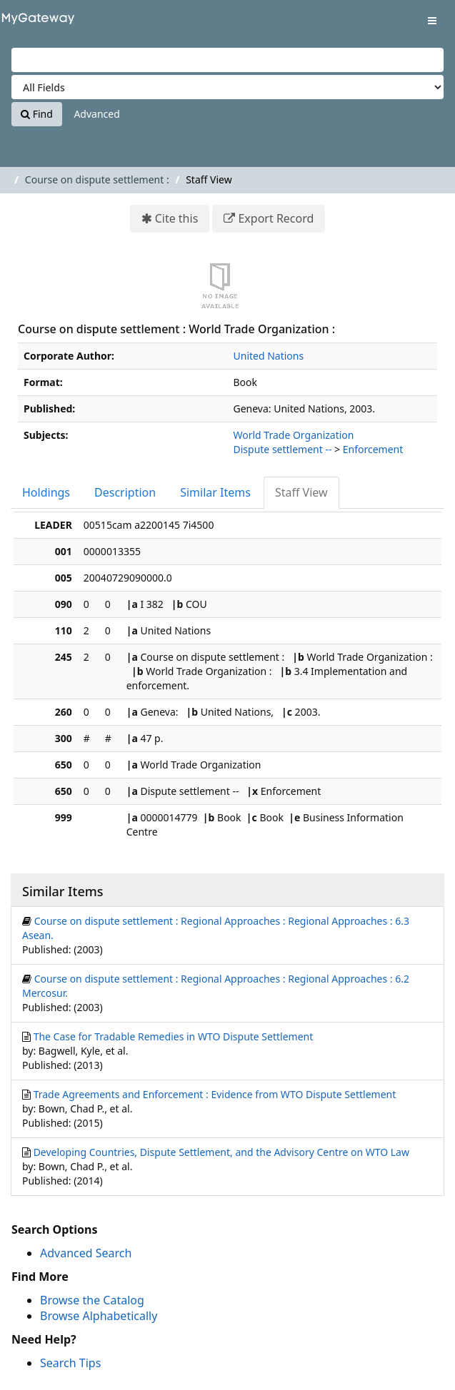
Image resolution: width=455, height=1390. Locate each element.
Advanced (96, 114)
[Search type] (227, 87)
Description (125, 492)
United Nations (269, 355)
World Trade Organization (294, 435)
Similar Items (215, 492)
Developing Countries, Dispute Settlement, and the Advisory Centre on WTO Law (221, 1152)
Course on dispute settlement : (97, 179)
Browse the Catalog (92, 1300)
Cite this (177, 218)
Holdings (46, 492)
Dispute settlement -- (283, 449)
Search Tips (70, 1363)
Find (37, 114)
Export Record (276, 218)
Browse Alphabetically (98, 1316)
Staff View (301, 492)
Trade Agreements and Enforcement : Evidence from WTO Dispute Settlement (215, 1094)
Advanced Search (85, 1253)
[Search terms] (227, 60)
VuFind (35, 21)
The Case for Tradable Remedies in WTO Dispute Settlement (174, 1036)
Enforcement (373, 449)
